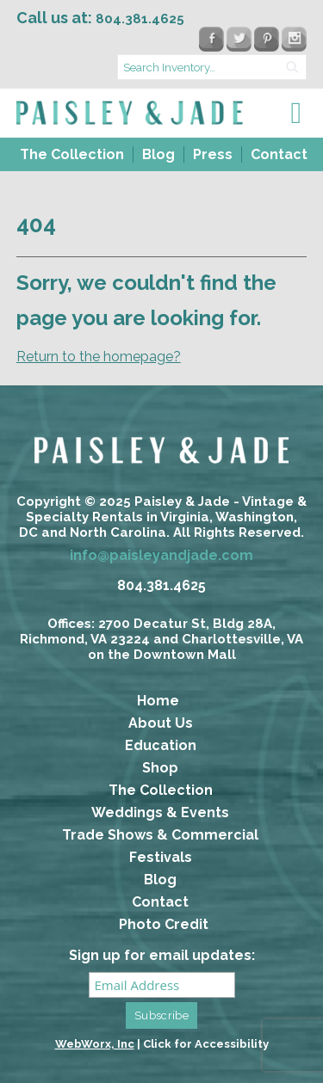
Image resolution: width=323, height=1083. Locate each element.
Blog (158, 154)
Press (213, 154)
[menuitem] (70, 154)
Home (158, 700)
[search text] (212, 67)
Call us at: (100, 18)
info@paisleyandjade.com (161, 555)
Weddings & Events (160, 812)
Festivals (160, 857)
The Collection (72, 154)
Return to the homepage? (98, 356)
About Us (160, 723)
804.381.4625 (161, 585)
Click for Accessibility (206, 1043)
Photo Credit (163, 924)
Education (160, 745)
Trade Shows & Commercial (160, 835)
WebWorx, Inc (94, 1043)
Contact (279, 154)
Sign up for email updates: (162, 955)
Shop (160, 768)
